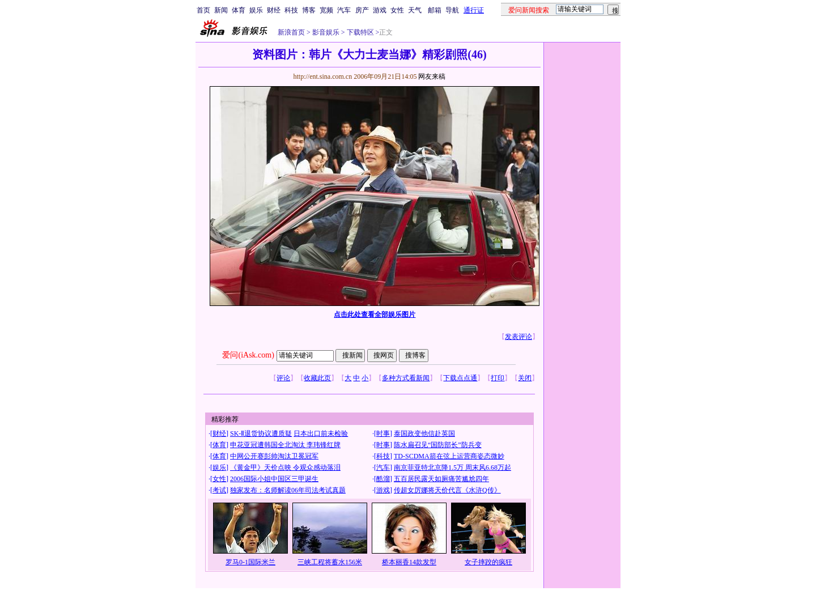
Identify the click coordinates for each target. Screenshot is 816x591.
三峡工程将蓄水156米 (330, 562)
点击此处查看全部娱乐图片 (374, 314)
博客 (309, 10)
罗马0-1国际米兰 (250, 562)
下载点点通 (460, 378)
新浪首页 (291, 32)
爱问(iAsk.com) (248, 355)
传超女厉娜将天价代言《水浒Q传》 (447, 490)
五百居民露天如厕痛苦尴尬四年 (441, 479)
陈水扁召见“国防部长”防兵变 (438, 445)
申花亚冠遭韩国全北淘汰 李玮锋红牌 (285, 445)
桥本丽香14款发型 (409, 562)
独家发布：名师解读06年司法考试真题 (288, 490)
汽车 (344, 10)
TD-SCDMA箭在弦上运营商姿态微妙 (449, 456)
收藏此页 (317, 378)
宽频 (326, 10)
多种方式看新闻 (406, 378)
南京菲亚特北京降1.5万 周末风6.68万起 (452, 467)
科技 (291, 10)
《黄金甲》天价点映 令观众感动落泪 (285, 467)
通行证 (474, 10)
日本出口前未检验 (321, 433)
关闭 (525, 378)
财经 (273, 10)
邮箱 (434, 10)
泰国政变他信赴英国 (424, 433)
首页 (203, 10)
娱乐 (256, 10)
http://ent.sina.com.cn (323, 76)
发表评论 (518, 337)
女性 (397, 10)
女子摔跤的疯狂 (488, 562)
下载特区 (359, 32)
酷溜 (383, 479)
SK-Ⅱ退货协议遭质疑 (261, 433)
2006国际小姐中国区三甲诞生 (274, 479)
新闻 (221, 10)
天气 (415, 10)
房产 (362, 10)
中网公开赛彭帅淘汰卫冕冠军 (274, 456)
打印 (497, 378)
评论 (283, 378)
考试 (219, 490)
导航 (452, 10)
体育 (238, 10)
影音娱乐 (325, 32)
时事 (383, 433)
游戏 (379, 10)
